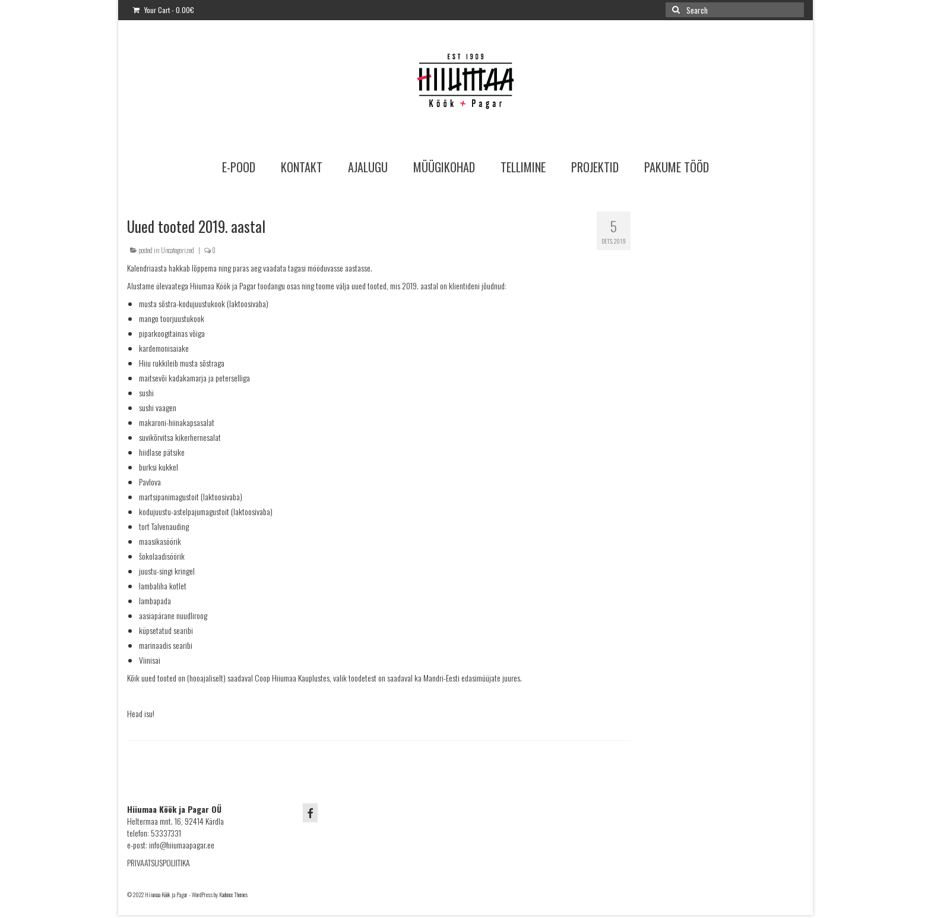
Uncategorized (177, 250)
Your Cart (163, 10)
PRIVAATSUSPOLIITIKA (158, 862)
